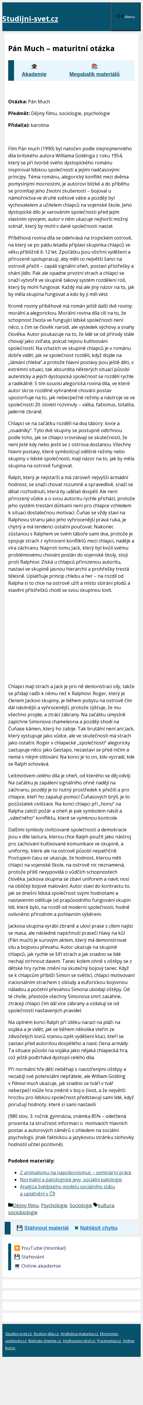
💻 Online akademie (37, 1265)
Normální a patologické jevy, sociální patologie (71, 1179)
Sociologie (81, 1205)
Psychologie (54, 1205)
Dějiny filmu (26, 1205)
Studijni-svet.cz (30, 18)
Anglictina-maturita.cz (80, 1333)
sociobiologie (22, 1212)
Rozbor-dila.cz (47, 1333)
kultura (106, 1205)
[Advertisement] (71, 637)
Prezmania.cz (109, 1340)
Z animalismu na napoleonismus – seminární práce (75, 1172)
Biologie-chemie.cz (45, 1340)
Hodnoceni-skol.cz (79, 1340)
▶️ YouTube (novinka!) (40, 1247)
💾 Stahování (29, 1256)
